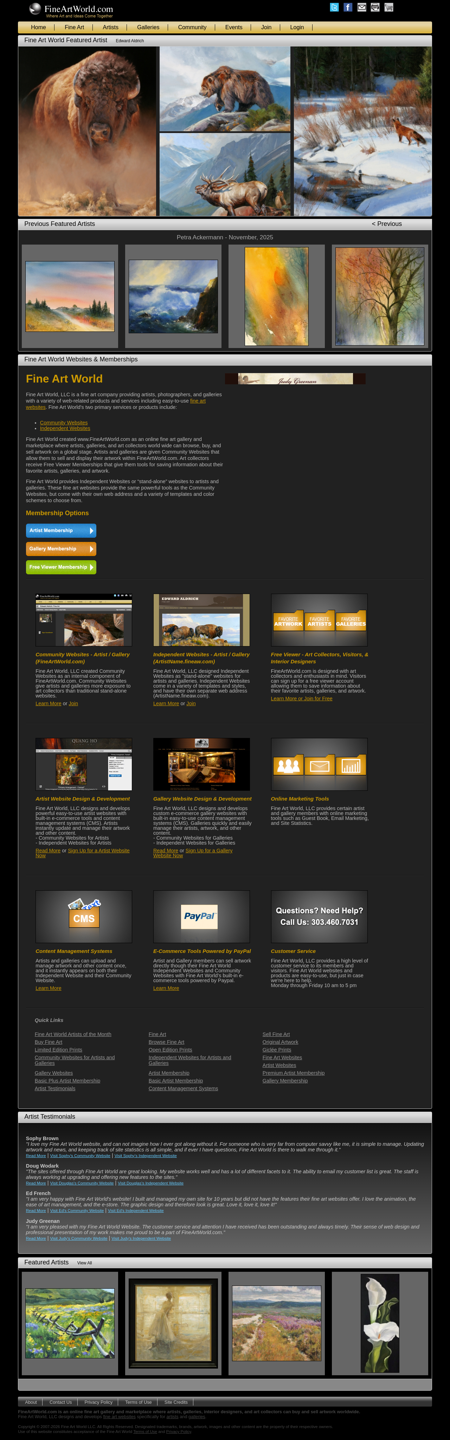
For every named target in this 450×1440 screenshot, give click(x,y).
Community (192, 27)
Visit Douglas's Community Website (82, 1183)
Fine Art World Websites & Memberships (80, 359)
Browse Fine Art (167, 1042)
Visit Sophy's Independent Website (146, 1156)
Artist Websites (279, 1065)
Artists (110, 27)
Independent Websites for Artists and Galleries (190, 1060)
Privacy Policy (98, 1401)
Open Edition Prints (170, 1050)
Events (234, 27)
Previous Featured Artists (59, 223)
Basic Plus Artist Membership (67, 1081)
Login (297, 27)
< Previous (387, 223)
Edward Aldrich (130, 40)
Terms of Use (138, 1401)
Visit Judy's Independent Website (141, 1238)
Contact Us (61, 1401)
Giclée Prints (277, 1050)
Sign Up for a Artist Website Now (83, 853)
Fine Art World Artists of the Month (73, 1034)
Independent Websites (65, 428)
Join (266, 27)
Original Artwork (280, 1042)
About (31, 1401)
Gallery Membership (285, 1081)
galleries (196, 1416)
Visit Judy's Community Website (79, 1238)
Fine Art (74, 27)
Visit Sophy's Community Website (80, 1156)
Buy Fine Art (48, 1042)
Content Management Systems (183, 1088)
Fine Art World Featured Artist (65, 40)
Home (38, 27)
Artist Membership (169, 1073)
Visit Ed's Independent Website (136, 1210)
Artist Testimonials (55, 1088)
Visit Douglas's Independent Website (151, 1183)
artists (173, 1416)
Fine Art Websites (282, 1057)
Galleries (148, 27)
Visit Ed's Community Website (77, 1210)
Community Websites (64, 422)
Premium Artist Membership (294, 1073)
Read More (48, 850)
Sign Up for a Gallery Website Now (193, 853)
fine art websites (119, 1416)
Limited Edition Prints (58, 1050)
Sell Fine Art (276, 1034)
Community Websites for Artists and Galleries (75, 1060)
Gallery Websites (54, 1073)
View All (84, 1263)
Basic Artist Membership (176, 1081)
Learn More (49, 703)
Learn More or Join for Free (302, 698)
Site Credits (176, 1401)
